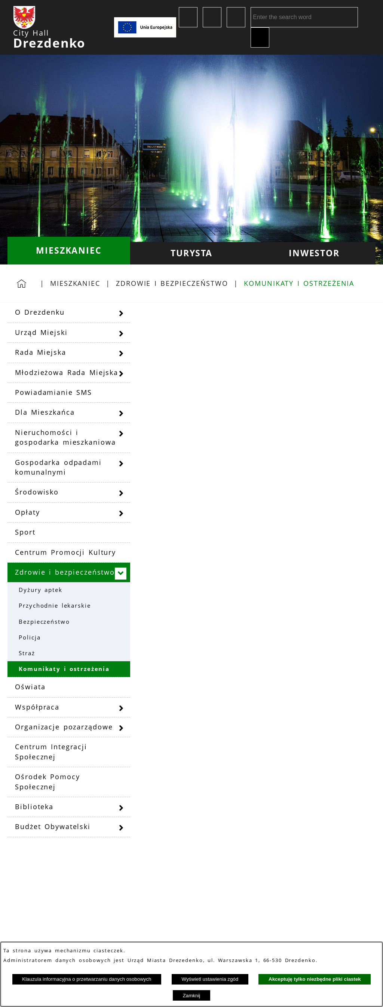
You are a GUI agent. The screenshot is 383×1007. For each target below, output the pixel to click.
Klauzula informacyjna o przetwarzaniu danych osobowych (86, 979)
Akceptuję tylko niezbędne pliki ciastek (315, 979)
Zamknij (191, 995)
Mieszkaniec (75, 283)
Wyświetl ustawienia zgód (209, 979)
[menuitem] (68, 250)
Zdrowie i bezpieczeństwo (172, 283)
